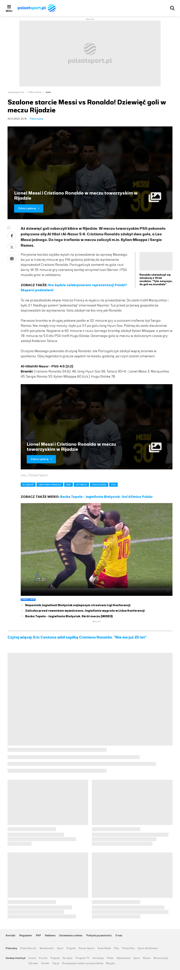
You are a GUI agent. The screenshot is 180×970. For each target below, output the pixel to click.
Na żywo (67, 958)
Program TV (82, 958)
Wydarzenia (123, 958)
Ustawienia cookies (70, 935)
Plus (116, 948)
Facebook (12, 236)
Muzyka (110, 963)
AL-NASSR (28, 484)
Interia (32, 958)
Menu (9, 10)
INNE (68, 484)
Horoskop (98, 958)
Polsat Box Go (28, 948)
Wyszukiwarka (172, 8)
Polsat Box (128, 948)
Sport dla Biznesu (148, 948)
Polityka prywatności (99, 935)
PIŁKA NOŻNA (99, 484)
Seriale (45, 963)
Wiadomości (47, 948)
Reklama (50, 935)
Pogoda (71, 948)
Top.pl (55, 963)
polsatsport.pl (16, 92)
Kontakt (10, 935)
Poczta (43, 958)
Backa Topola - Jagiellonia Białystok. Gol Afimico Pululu (106, 496)
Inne (48, 92)
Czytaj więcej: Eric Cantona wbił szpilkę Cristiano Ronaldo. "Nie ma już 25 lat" (77, 637)
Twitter (12, 247)
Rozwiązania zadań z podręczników (82, 963)
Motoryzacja (161, 958)
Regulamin (25, 935)
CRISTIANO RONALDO (49, 484)
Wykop (12, 259)
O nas (118, 935)
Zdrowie (33, 963)
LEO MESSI (81, 484)
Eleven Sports (87, 948)
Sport (60, 948)
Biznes (147, 958)
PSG (113, 484)
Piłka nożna (34, 92)
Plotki (110, 958)
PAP (38, 935)
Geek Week (104, 948)
